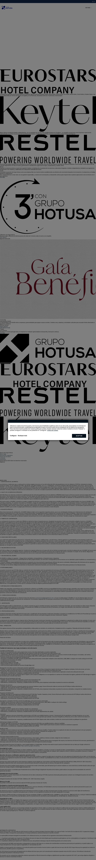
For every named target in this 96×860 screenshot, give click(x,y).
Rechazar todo (22, 435)
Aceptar (79, 436)
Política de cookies (52, 430)
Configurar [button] (13, 435)
